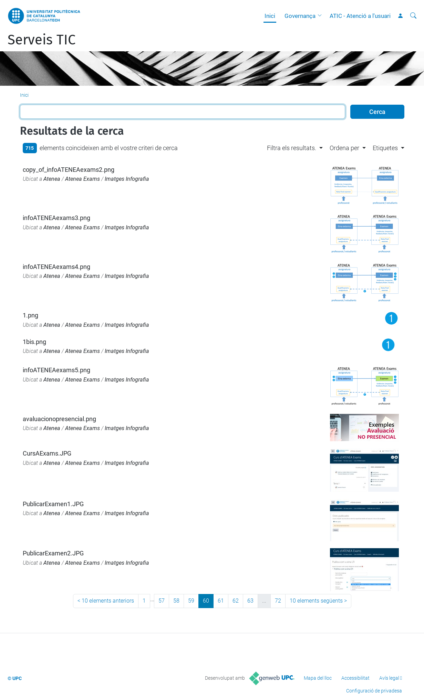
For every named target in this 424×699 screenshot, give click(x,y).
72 (278, 600)
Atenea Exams (82, 179)
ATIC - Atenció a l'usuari (360, 15)
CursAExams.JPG (47, 453)
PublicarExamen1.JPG (53, 504)
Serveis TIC (41, 40)
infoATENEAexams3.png (56, 217)
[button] (321, 16)
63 (250, 600)
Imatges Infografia (127, 179)
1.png (30, 315)
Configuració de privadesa (374, 690)
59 (191, 600)
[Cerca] (413, 16)
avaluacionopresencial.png (59, 418)
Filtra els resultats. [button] (291, 148)
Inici (270, 15)
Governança (300, 15)
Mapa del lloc (318, 678)
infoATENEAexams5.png (56, 370)
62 (235, 600)
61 (221, 600)
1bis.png (34, 341)
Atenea (51, 179)
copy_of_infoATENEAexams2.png (68, 169)
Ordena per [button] (344, 148)
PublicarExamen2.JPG (53, 553)
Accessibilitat (355, 678)
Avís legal (389, 678)
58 (176, 600)
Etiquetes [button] (385, 148)
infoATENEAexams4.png (56, 266)
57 (161, 600)
